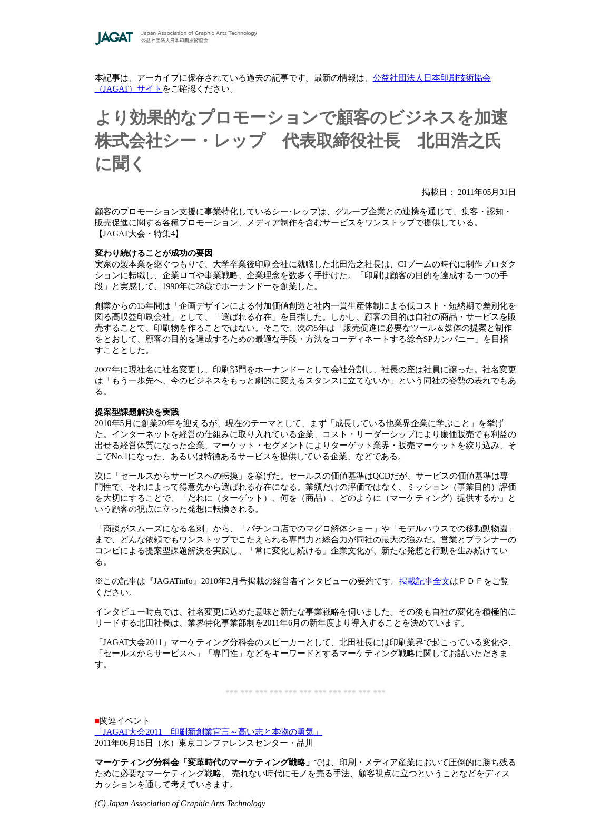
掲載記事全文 (424, 581)
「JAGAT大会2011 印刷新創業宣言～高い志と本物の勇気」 (208, 731)
